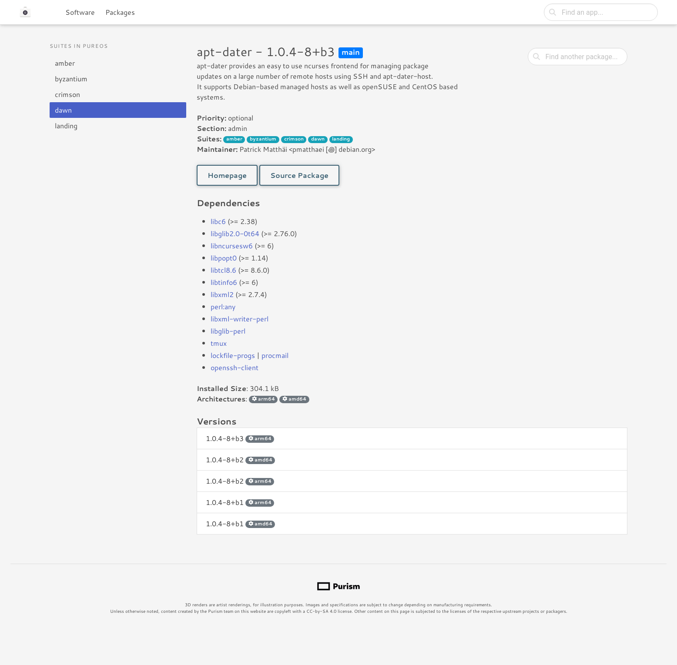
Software (80, 12)
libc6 (218, 221)
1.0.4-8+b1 (240, 502)
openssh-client (234, 367)
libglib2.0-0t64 (235, 233)
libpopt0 (224, 258)
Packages (120, 12)
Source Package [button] (299, 175)
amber (65, 63)
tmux (219, 343)
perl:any (223, 306)
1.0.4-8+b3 (240, 438)
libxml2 (222, 294)
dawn (63, 110)
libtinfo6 (224, 282)
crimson (67, 94)
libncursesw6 (232, 246)
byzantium (71, 79)
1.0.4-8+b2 (240, 459)
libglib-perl (228, 331)
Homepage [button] (227, 175)
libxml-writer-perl (239, 319)
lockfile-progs (233, 355)
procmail (274, 355)
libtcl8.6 (223, 270)
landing (66, 125)
